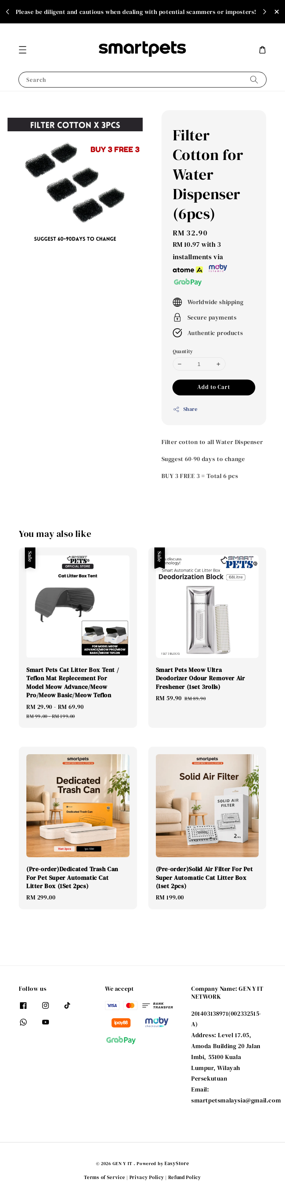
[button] (22, 50)
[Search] (254, 79)
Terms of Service (104, 1177)
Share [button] (185, 409)
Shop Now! (138, 17)
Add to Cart (213, 387)
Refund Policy (184, 1177)
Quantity (183, 351)
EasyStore (177, 1163)
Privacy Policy (147, 1177)
